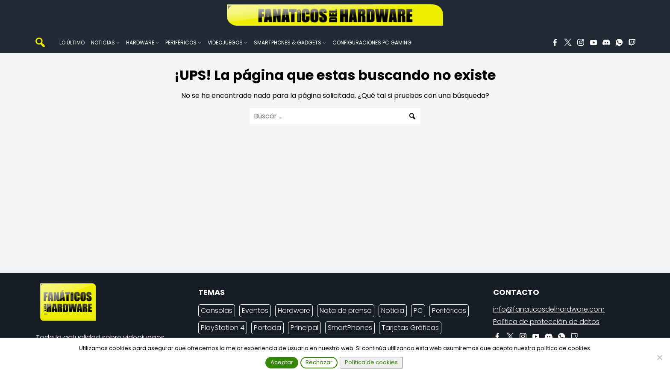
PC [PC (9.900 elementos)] (418, 310)
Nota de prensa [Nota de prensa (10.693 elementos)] (346, 310)
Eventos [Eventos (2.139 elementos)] (255, 310)
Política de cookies (371, 362)
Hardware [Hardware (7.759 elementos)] (294, 310)
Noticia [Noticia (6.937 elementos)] (392, 310)
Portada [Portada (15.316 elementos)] (267, 328)
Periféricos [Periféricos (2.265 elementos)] (449, 310)
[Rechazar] (659, 357)
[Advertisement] (328, 206)
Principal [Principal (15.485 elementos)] (304, 328)
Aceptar (281, 362)
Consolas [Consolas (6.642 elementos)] (216, 310)
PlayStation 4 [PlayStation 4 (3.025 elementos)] (222, 328)
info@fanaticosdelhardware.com (549, 309)
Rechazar (319, 362)
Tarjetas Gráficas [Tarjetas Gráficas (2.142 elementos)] (410, 328)
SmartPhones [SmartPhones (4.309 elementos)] (350, 328)
